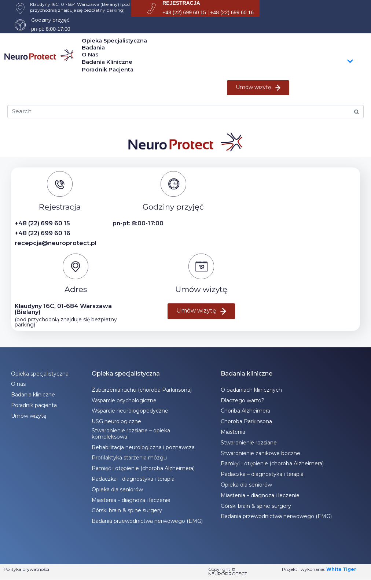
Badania (93, 47)
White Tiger (341, 569)
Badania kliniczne (217, 62)
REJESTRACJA (181, 3)
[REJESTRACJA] (151, 8)
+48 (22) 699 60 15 (42, 223)
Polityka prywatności (26, 569)
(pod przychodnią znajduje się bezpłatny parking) (66, 322)
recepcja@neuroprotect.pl (55, 243)
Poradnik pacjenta (107, 69)
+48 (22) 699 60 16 (42, 233)
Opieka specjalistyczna (114, 40)
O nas (90, 54)
